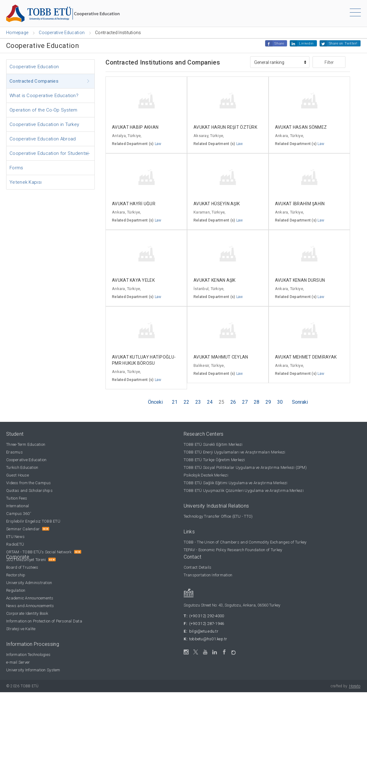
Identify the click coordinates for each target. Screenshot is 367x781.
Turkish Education (22, 467)
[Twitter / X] (195, 652)
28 (256, 402)
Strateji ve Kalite (21, 628)
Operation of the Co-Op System (44, 110)
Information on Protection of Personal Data (44, 621)
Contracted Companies (34, 81)
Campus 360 (18, 513)
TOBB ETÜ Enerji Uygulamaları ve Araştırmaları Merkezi (234, 452)
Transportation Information (208, 575)
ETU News (15, 536)
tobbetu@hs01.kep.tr (208, 639)
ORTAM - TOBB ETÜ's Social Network (39, 552)
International (17, 506)
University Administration (29, 582)
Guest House (17, 475)
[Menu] (355, 13)
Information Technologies (28, 654)
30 (280, 402)
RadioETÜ (15, 544)
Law (158, 144)
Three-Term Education (25, 444)
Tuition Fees (16, 498)
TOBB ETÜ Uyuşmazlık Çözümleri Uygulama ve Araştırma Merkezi (244, 490)
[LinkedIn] (214, 652)
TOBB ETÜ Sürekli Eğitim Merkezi (213, 444)
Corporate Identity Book (27, 613)
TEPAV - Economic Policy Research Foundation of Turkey (233, 549)
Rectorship (16, 575)
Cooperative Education (34, 66)
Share (279, 43)
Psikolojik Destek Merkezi (206, 475)
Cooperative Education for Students (48, 153)
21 (175, 402)
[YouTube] (205, 652)
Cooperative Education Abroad (43, 139)
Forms (16, 168)
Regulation (16, 590)
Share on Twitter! (343, 43)
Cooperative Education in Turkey (44, 124)
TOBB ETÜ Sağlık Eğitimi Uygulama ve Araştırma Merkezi (236, 483)
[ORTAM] (234, 651)
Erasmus (14, 452)
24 (210, 402)
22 (186, 402)
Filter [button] (329, 62)
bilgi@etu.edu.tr (203, 631)
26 (233, 402)
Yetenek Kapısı (26, 182)
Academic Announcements (30, 598)
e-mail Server (18, 662)
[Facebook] (224, 652)
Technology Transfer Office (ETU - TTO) (218, 516)
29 (268, 402)
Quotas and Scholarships (29, 490)
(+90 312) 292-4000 (206, 616)
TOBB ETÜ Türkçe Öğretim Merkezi (214, 459)
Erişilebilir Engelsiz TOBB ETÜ (33, 521)
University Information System (33, 670)
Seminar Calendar (23, 529)
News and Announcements (30, 605)
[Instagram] (186, 652)
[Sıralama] (279, 62)
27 (245, 402)
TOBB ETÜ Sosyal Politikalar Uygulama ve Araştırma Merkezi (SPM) (245, 467)
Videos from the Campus (28, 483)
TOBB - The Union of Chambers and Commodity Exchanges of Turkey (245, 542)
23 (198, 402)
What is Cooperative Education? (44, 95)
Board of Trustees (22, 567)
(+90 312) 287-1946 (206, 623)
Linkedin (306, 43)
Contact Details (198, 567)
